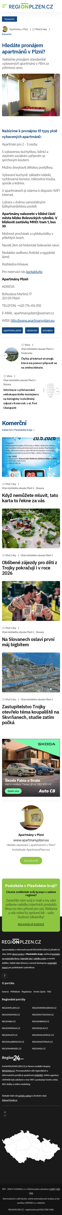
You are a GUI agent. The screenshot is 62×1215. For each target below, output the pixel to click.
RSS (49, 991)
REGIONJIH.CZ (9, 1021)
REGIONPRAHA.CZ (11, 1028)
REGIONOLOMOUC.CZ (43, 1035)
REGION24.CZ (38, 1048)
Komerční (9, 19)
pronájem (48, 330)
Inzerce (5, 991)
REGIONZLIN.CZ (40, 1028)
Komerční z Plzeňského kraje (18, 429)
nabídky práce (39, 958)
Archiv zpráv (39, 991)
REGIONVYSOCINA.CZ (43, 1014)
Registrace (27, 991)
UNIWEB (38, 1075)
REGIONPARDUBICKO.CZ (44, 1007)
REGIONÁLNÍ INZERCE (31, 924)
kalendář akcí (26, 958)
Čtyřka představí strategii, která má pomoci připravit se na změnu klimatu (39, 363)
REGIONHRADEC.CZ (11, 1048)
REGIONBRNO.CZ (40, 1021)
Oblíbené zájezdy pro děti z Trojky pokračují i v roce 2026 (29, 567)
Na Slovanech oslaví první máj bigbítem (28, 642)
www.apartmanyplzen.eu (31, 840)
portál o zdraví (24, 1095)
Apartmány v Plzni (18, 29)
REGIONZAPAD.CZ (11, 1014)
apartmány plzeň (12, 330)
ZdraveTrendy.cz (9, 1100)
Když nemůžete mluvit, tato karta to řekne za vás (30, 498)
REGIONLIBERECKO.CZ (13, 1041)
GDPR (52, 1189)
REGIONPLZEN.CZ (11, 1007)
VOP (58, 1189)
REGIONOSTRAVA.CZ (42, 1041)
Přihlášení (15, 991)
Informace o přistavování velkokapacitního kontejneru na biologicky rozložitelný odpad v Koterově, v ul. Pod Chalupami (21, 398)
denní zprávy (18, 954)
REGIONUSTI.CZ (9, 1035)
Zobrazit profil (31, 860)
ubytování (32, 330)
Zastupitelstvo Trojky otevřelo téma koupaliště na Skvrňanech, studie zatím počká (30, 714)
